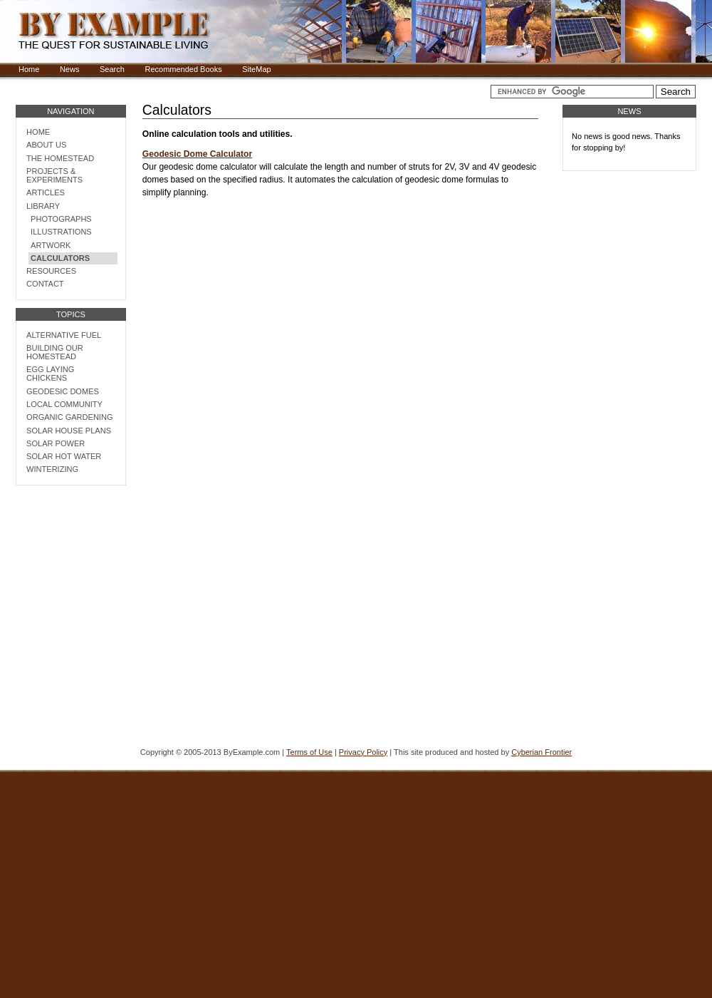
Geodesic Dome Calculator (197, 154)
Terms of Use (309, 752)
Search (112, 69)
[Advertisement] (70, 654)
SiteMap (256, 69)
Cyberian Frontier (541, 752)
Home (29, 69)
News (70, 69)
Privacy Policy (363, 752)
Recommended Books (183, 69)
